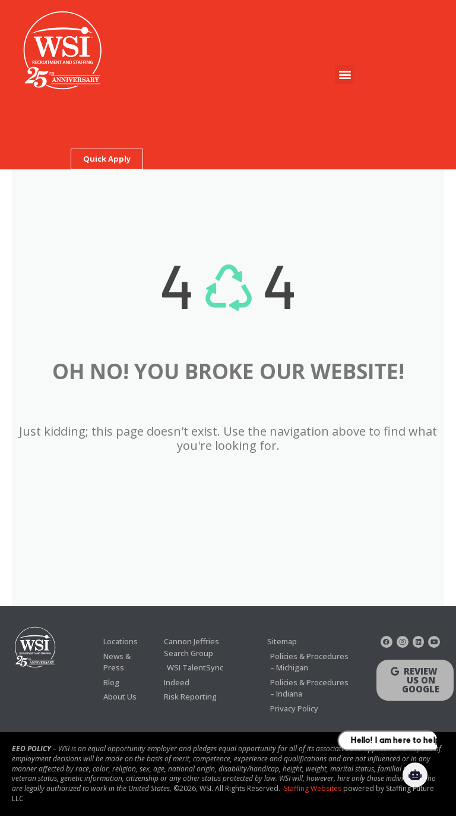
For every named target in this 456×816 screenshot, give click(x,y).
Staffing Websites (312, 788)
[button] (344, 74)
